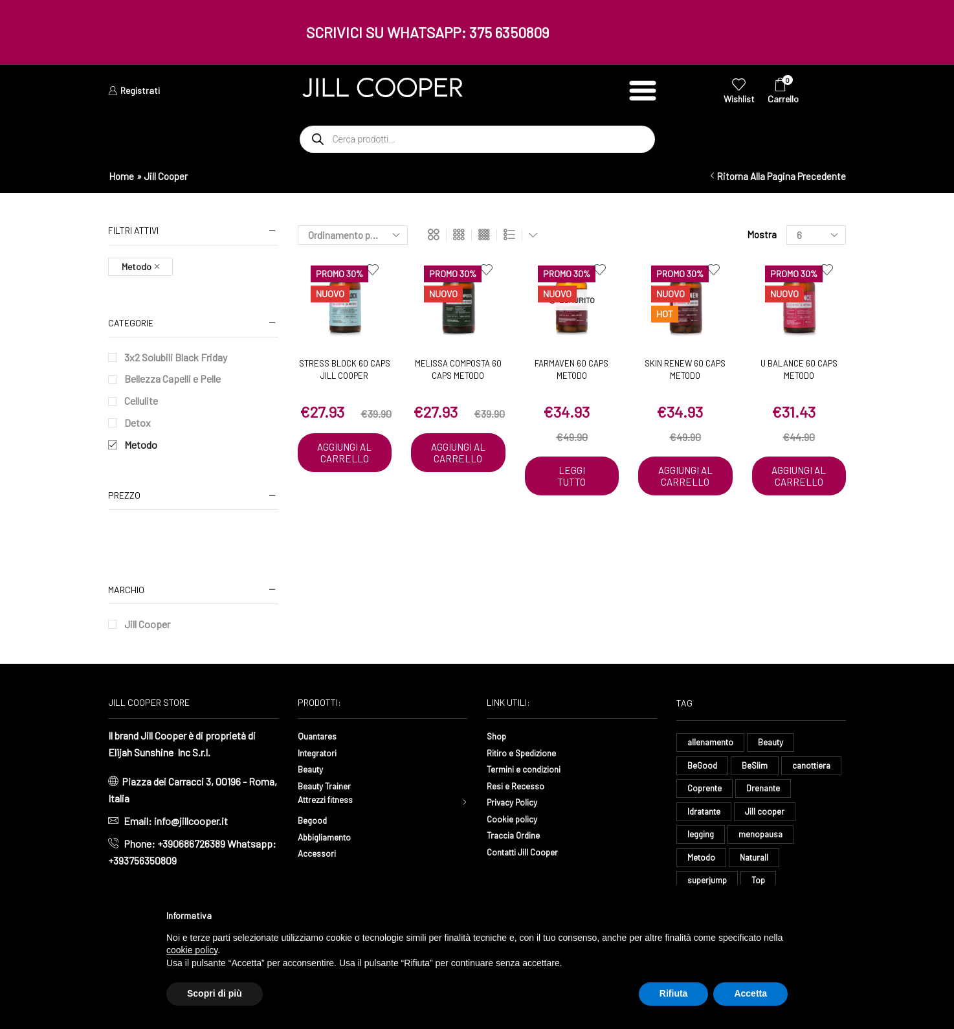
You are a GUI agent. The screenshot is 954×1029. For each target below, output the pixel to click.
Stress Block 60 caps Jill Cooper (344, 369)
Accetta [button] (750, 993)
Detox (137, 422)
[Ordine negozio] (353, 235)
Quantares (320, 735)
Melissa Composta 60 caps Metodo (458, 369)
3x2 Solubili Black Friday (175, 357)
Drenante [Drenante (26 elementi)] (705, 814)
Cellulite (141, 400)
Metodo (140, 444)
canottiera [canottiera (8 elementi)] (708, 791)
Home (121, 176)
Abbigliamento (329, 839)
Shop (498, 735)
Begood (314, 822)
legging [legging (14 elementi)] (767, 839)
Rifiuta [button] (674, 993)
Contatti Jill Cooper (529, 851)
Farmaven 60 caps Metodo (571, 369)
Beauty (313, 768)
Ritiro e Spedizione (528, 752)
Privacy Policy (517, 801)
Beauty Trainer (329, 785)
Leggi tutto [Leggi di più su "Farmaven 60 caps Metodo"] (571, 476)
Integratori (321, 752)
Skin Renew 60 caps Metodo (685, 369)
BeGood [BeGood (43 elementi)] (702, 767)
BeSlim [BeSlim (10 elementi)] (756, 767)
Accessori (320, 855)
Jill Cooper (147, 624)
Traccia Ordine (517, 834)
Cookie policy (516, 818)
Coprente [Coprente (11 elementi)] (772, 791)
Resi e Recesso (520, 785)
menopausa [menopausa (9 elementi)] (710, 863)
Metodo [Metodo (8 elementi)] (773, 863)
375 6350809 (509, 32)
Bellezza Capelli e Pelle (172, 378)
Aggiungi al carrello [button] (344, 459)
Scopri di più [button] (214, 993)
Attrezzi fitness (332, 801)
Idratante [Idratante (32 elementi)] (766, 814)
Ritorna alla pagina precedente (781, 176)
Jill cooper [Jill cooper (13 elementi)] (707, 839)
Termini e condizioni (530, 768)
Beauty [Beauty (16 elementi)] (774, 742)
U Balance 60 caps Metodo (799, 369)
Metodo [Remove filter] (136, 266)
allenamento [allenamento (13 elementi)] (711, 742)
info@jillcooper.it (191, 821)
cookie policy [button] (191, 950)
